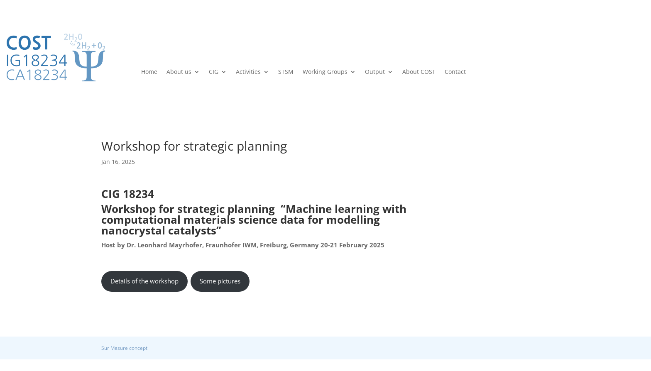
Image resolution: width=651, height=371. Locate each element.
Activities (248, 72)
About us (178, 72)
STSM (286, 72)
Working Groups (325, 72)
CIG (213, 72)
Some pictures (220, 281)
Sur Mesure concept (124, 347)
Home (149, 72)
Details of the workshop (144, 281)
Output (375, 72)
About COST (419, 72)
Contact (455, 72)
